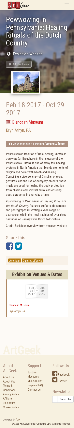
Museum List (35, 381)
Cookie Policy (11, 407)
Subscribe (65, 399)
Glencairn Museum (19, 305)
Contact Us (34, 389)
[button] (19, 64)
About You (9, 381)
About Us (8, 377)
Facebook (61, 374)
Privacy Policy (11, 394)
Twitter (59, 381)
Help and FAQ (35, 385)
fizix (18, 419)
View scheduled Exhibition (37, 144)
